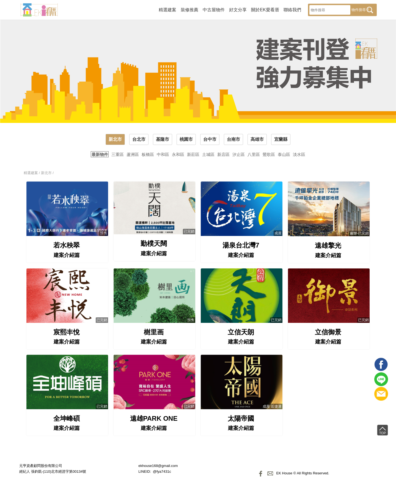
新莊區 (193, 154)
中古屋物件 (214, 9)
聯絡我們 (292, 9)
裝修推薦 (189, 9)
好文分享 (238, 9)
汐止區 (238, 154)
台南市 (233, 139)
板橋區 (148, 154)
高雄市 (257, 139)
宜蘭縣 (280, 139)
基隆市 (162, 139)
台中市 (209, 139)
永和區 (178, 154)
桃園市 (186, 139)
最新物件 (100, 154)
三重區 (117, 154)
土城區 (208, 154)
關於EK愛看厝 (265, 9)
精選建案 (167, 9)
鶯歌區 (269, 154)
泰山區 (284, 154)
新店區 (223, 154)
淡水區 (299, 154)
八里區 (254, 154)
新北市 (115, 139)
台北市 (138, 139)
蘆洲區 (133, 154)
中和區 (163, 154)
